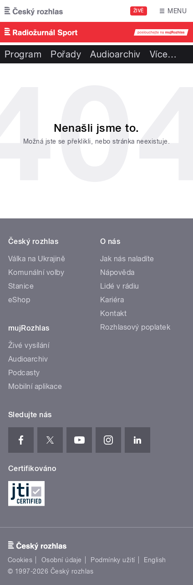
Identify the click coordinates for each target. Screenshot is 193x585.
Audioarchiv (115, 54)
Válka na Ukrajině (36, 258)
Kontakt (113, 313)
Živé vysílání (28, 345)
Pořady (66, 54)
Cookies (20, 560)
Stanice (21, 286)
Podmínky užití (113, 560)
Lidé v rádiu (119, 286)
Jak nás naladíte (127, 258)
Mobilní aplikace (35, 386)
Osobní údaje (61, 560)
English (155, 560)
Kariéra (112, 299)
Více (163, 54)
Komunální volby (36, 272)
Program (23, 54)
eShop (19, 299)
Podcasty (24, 372)
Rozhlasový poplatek (135, 327)
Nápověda (117, 272)
